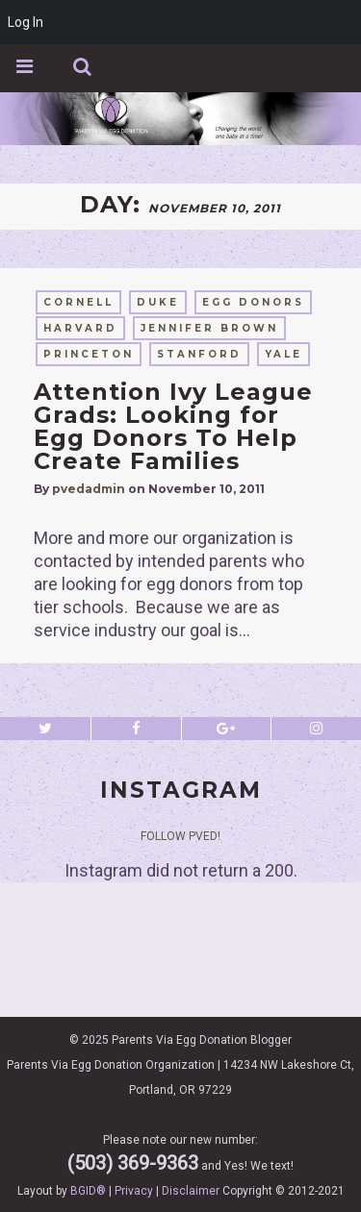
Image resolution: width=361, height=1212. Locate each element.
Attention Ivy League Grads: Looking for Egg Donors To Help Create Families (173, 426)
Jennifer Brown (209, 328)
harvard (80, 328)
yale (283, 354)
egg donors (253, 302)
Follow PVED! (180, 836)
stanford (199, 354)
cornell (78, 302)
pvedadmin (88, 489)
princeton (88, 354)
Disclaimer (190, 1191)
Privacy (134, 1191)
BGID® (88, 1191)
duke (158, 302)
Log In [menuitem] (25, 22)
